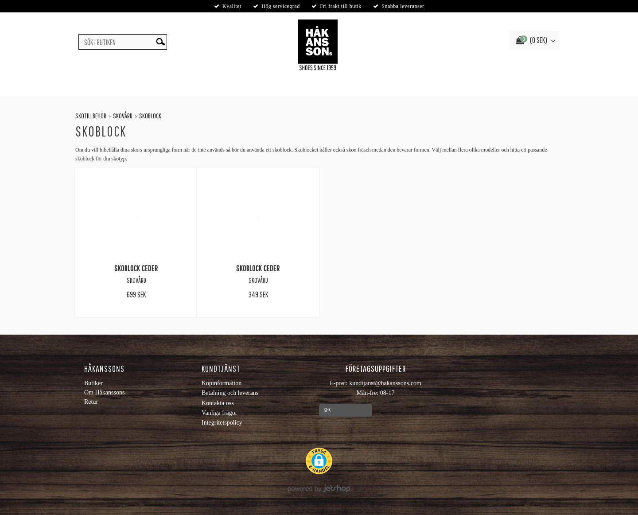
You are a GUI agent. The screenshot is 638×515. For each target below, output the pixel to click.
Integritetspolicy (222, 422)
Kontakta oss (218, 403)
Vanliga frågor (219, 413)
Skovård (122, 116)
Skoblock (150, 116)
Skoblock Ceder (136, 268)
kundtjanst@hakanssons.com (385, 383)
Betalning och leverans (230, 393)
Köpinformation (221, 383)
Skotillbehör (90, 116)
